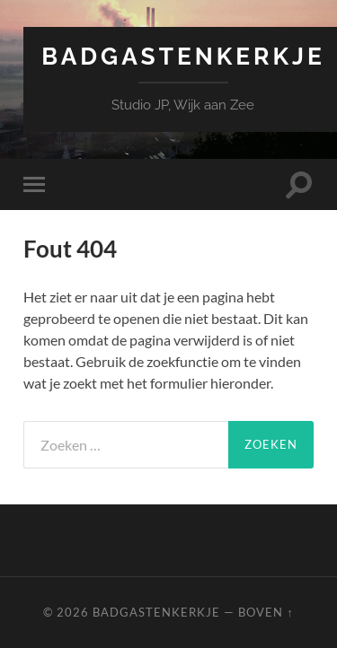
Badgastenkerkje (182, 56)
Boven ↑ (265, 612)
